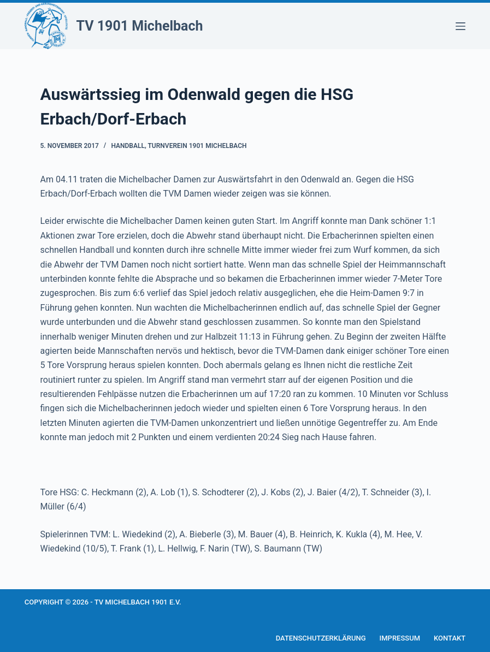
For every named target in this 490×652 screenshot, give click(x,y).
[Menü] (460, 26)
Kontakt (449, 638)
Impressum (400, 638)
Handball (128, 146)
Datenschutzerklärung (321, 638)
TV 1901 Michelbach (139, 26)
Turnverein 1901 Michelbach (196, 146)
